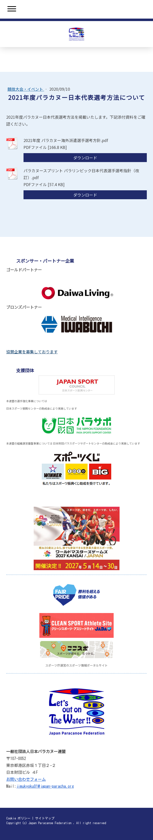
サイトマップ (44, 818)
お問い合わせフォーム (26, 779)
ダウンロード (85, 158)
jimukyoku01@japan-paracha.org (45, 786)
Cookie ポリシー (18, 818)
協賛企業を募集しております (32, 352)
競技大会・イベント (25, 89)
